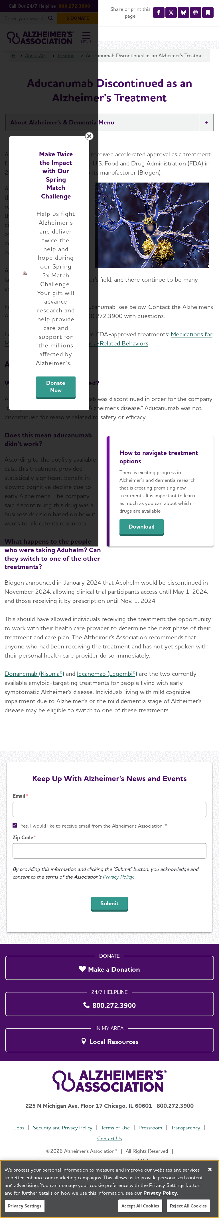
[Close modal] (210, 532)
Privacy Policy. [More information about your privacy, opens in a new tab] (160, 1193)
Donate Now (155, 665)
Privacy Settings (25, 1206)
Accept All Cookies (140, 1206)
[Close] (210, 1169)
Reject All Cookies (188, 1206)
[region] (109, 1189)
